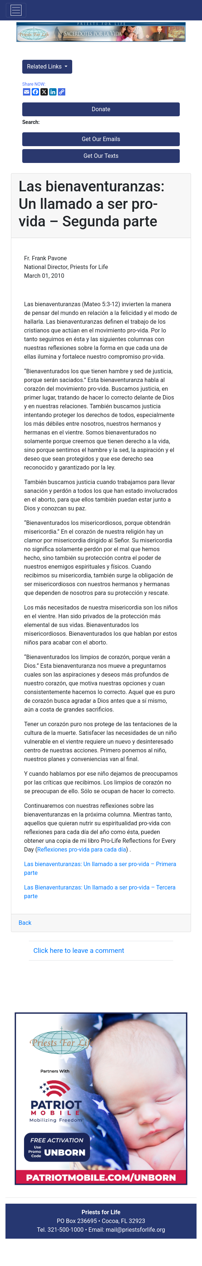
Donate (101, 109)
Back (25, 922)
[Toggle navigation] (16, 10)
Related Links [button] (45, 66)
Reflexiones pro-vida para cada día (81, 849)
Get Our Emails (101, 139)
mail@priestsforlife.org (135, 1229)
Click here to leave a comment (78, 951)
